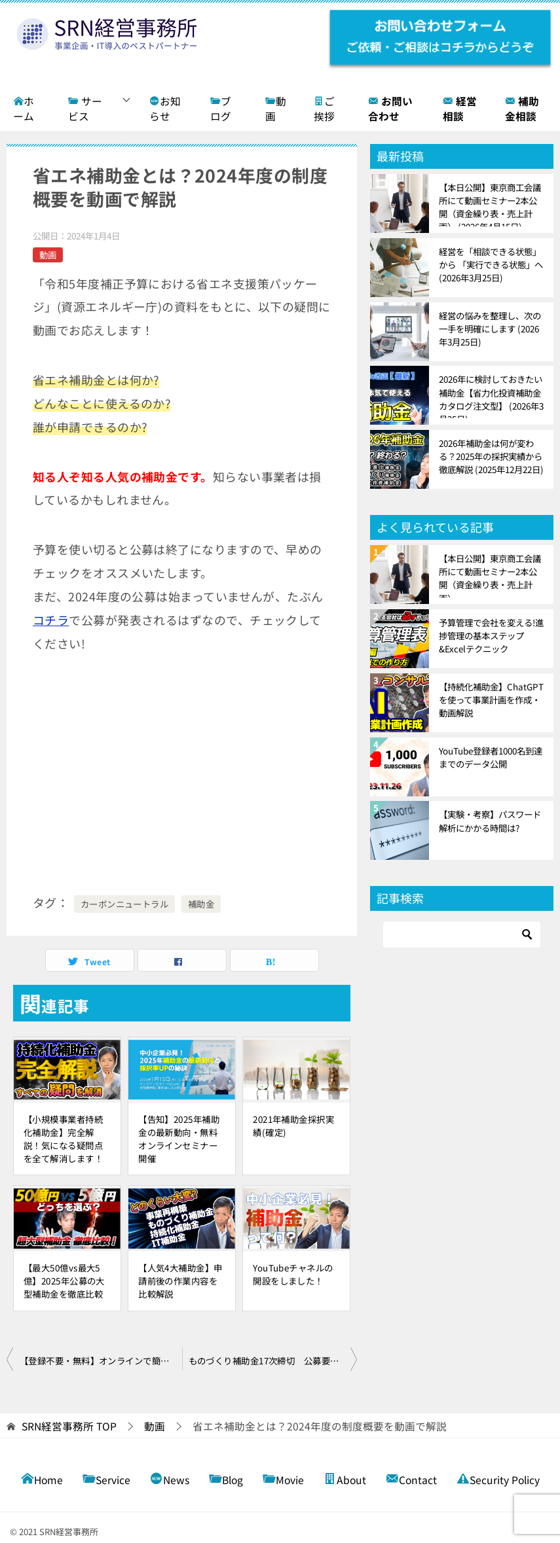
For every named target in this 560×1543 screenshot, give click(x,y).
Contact (411, 1478)
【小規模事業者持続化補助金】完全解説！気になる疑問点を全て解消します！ (63, 1138)
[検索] (461, 934)
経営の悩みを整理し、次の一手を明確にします (490, 328)
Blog (226, 1478)
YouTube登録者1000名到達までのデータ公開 (490, 757)
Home (42, 1478)
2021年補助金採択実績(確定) (293, 1125)
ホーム (23, 109)
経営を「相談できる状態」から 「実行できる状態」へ (491, 264)
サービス (85, 109)
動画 (275, 109)
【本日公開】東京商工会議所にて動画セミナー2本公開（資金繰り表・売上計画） (490, 203)
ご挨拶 (324, 109)
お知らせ (165, 109)
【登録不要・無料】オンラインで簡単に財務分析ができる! (101, 1360)
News (169, 1478)
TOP (69, 1427)
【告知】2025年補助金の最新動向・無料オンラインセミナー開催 (178, 1138)
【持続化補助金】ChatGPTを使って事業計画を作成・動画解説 (491, 699)
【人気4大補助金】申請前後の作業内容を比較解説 (180, 1280)
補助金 (201, 903)
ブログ (220, 109)
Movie (283, 1478)
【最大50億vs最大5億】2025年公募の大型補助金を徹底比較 (64, 1280)
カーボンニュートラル (124, 903)
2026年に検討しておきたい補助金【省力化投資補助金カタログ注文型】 (491, 395)
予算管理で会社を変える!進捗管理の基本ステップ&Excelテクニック (491, 635)
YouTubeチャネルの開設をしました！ (293, 1274)
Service (106, 1478)
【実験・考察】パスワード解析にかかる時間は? (490, 820)
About (345, 1478)
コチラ (51, 619)
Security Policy (498, 1478)
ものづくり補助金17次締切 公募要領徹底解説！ (273, 1360)
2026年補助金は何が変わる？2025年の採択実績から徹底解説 (491, 456)
